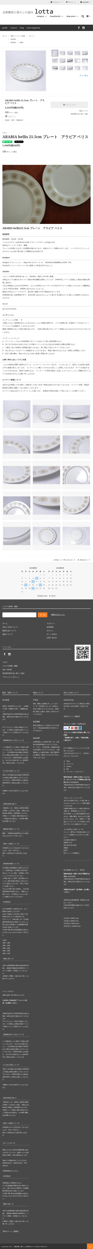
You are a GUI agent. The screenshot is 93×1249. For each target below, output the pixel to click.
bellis (21, 42)
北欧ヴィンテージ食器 (17, 36)
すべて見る (84, 75)
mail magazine (33, 28)
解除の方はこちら (58, 614)
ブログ (5, 662)
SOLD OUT (69, 104)
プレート (32, 36)
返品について (83, 111)
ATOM (9, 669)
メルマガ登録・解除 (10, 666)
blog (22, 28)
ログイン (71, 2)
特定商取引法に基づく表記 (79, 114)
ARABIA (13, 39)
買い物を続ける (84, 560)
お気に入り (10, 116)
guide (5, 28)
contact (13, 28)
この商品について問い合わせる (64, 560)
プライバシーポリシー (10, 676)
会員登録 (85, 2)
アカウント (56, 2)
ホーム (4, 36)
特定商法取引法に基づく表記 (13, 673)
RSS (3, 669)
